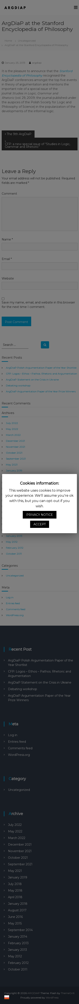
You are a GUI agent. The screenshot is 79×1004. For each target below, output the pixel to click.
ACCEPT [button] (39, 524)
